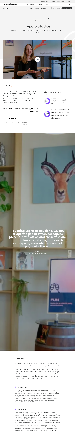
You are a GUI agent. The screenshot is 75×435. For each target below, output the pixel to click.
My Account (66, 4)
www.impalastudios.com (15, 122)
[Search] (60, 4)
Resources (29, 18)
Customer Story (37, 18)
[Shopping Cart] (69, 4)
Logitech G (48, 1)
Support (62, 1)
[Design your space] (57, 8)
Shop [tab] (21, 4)
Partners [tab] (48, 4)
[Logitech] (11, 4)
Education (58, 1)
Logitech (43, 1)
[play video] (37, 59)
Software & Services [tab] (30, 4)
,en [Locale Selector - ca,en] (69, 1)
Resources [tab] (40, 4)
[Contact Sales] (67, 8)
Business (53, 1)
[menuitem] (31, 8)
